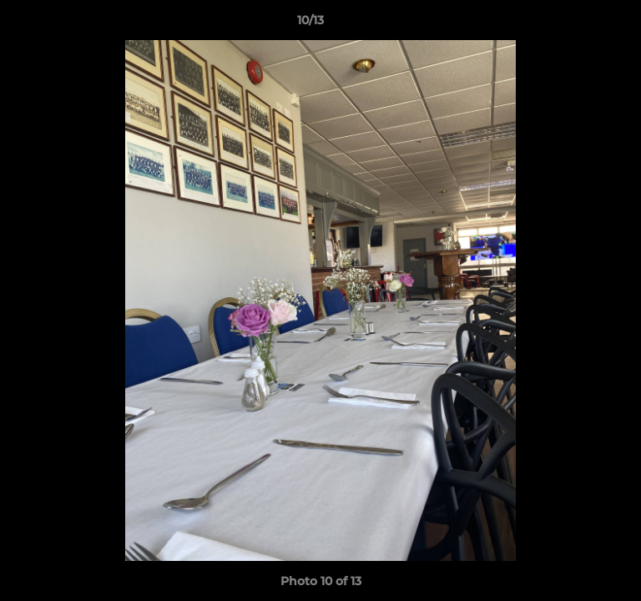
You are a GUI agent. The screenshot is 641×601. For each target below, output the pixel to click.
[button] (581, 24)
